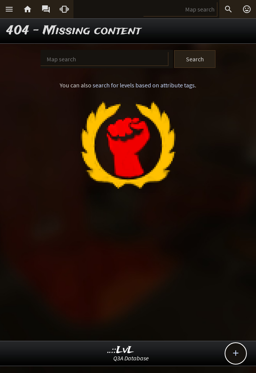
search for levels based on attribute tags (144, 85)
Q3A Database (131, 358)
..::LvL (121, 350)
